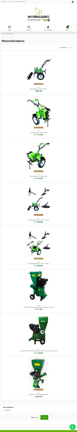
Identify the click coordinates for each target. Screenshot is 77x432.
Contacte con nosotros (19, 1)
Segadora (7, 410)
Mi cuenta (10, 1)
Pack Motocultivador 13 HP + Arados (38, 263)
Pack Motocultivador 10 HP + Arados (38, 220)
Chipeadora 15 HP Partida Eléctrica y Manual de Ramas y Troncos (38, 351)
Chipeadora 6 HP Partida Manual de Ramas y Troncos (38, 307)
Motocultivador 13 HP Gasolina (38, 176)
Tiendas (4, 1)
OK (44, 417)
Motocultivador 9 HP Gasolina (38, 89)
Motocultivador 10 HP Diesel (38, 132)
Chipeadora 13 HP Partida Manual (38, 394)
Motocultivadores (8, 407)
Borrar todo (34, 417)
